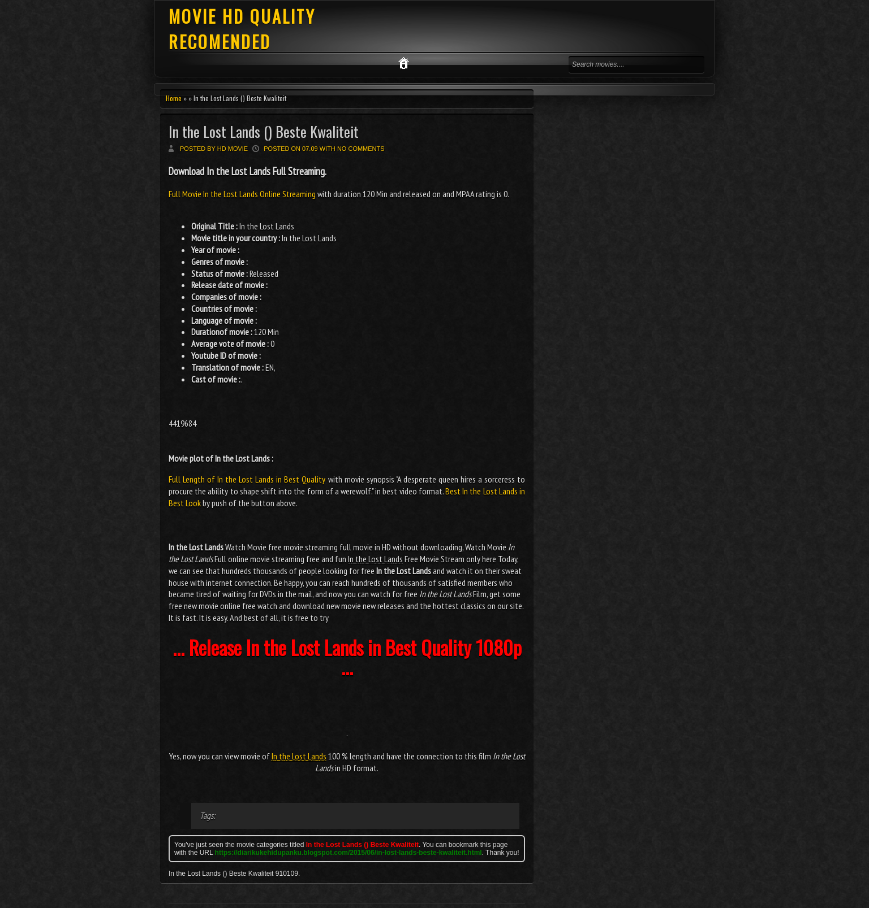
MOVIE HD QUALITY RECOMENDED (242, 28)
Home (174, 98)
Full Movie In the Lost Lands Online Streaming (243, 193)
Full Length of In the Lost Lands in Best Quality (247, 479)
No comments (361, 148)
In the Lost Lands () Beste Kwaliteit (264, 131)
